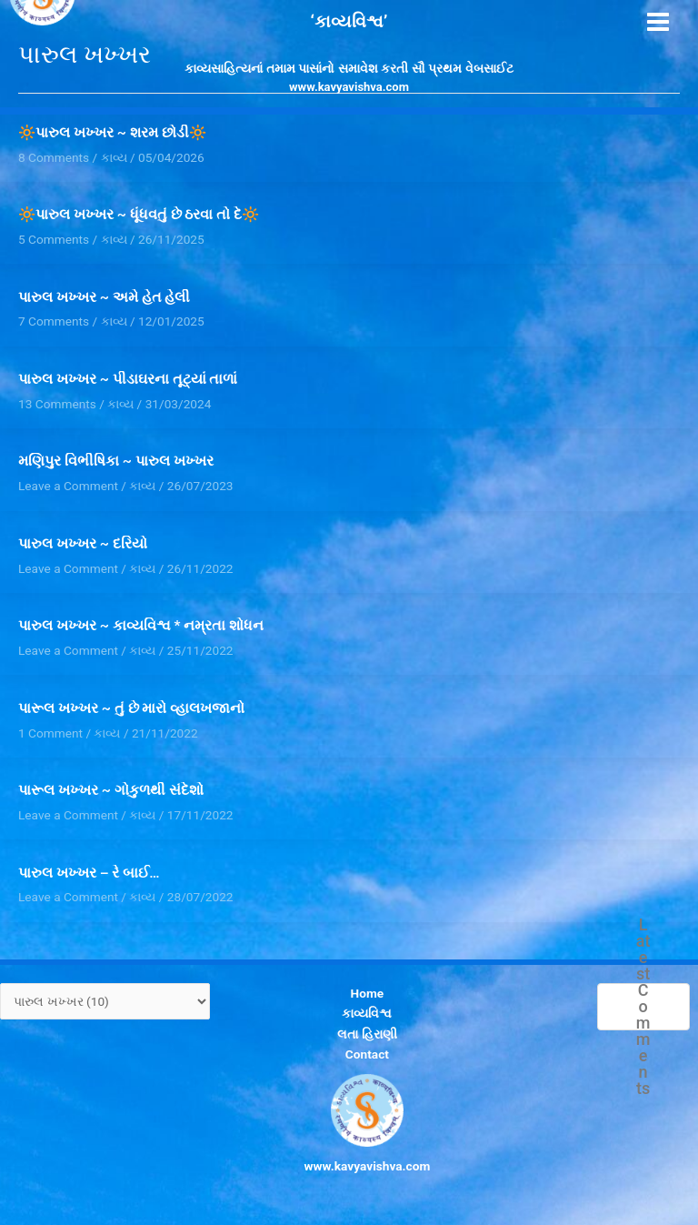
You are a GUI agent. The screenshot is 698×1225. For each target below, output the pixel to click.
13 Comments (57, 404)
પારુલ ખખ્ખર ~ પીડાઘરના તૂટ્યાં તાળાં (131, 379)
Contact (367, 1054)
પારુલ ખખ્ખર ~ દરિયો (82, 544)
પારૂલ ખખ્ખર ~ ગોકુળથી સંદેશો (111, 790)
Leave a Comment (68, 485)
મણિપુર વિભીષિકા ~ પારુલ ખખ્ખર (116, 461)
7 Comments (53, 321)
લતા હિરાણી (366, 1034)
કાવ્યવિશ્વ (367, 1013)
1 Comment (50, 733)
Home (367, 993)
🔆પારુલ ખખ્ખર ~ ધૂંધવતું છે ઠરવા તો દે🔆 (138, 214)
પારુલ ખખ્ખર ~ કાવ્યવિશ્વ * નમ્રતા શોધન (141, 626)
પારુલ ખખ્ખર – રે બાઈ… (89, 873)
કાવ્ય (114, 239)
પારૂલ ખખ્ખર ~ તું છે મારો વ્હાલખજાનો (131, 708)
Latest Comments (643, 1006)
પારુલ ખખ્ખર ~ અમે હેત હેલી (104, 297)
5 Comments (53, 239)
